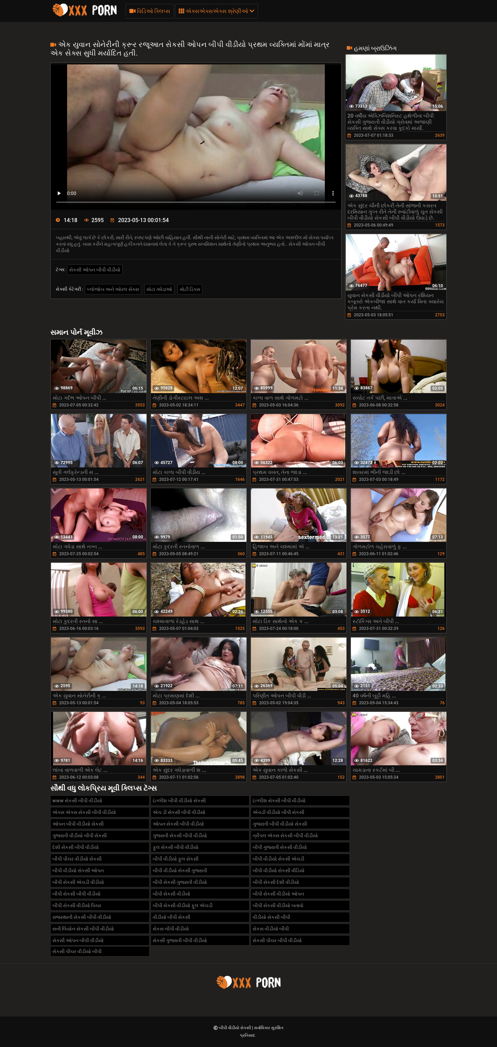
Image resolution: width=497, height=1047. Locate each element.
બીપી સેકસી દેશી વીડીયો (276, 882)
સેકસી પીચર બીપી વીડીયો (277, 940)
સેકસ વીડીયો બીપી (271, 929)
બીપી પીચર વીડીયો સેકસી (77, 859)
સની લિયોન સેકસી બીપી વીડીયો (83, 929)
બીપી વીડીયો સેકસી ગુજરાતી (180, 870)
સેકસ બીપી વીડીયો (171, 929)
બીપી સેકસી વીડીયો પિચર (76, 905)
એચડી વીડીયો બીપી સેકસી (278, 812)
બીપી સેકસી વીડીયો (171, 894)
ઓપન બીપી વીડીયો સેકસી (78, 824)
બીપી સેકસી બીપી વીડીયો (76, 894)
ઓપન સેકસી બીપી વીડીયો (178, 824)
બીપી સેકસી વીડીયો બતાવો (278, 905)
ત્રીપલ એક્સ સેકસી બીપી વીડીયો (285, 835)
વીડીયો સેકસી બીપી (271, 917)
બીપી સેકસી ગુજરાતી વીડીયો (180, 882)
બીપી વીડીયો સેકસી (235, 1027)
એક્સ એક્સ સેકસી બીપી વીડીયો (84, 812)
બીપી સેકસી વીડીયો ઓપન (278, 894)
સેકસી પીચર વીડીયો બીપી (77, 951)
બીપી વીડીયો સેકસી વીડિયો (279, 870)
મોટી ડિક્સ (190, 289)
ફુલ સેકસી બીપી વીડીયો (176, 847)
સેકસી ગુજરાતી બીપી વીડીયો (180, 940)
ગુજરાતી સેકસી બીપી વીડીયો (180, 835)
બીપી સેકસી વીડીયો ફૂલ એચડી (183, 905)
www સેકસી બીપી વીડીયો (77, 800)
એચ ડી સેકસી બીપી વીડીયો (179, 812)
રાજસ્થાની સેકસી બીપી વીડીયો (81, 917)
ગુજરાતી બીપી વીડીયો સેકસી (280, 824)
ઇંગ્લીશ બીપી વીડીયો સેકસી (179, 800)
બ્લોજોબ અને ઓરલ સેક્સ (113, 289)
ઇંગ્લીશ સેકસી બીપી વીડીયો (279, 800)
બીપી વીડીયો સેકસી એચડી (278, 859)
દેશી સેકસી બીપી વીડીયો (75, 847)
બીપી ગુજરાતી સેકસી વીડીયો (280, 847)
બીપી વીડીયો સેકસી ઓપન (78, 870)
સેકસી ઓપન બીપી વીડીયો (94, 269)
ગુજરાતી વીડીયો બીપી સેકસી (79, 835)
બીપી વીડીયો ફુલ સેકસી (176, 859)
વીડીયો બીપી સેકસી (171, 917)
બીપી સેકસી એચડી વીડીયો (78, 882)
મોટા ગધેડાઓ (159, 289)
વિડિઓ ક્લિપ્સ (149, 11)
